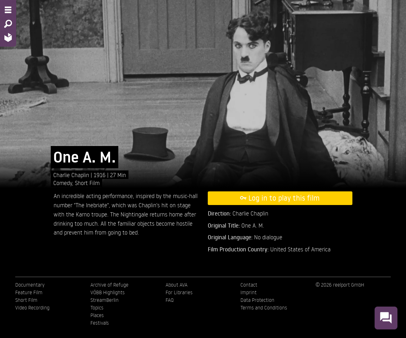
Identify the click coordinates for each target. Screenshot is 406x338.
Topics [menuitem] (96, 307)
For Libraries (179, 292)
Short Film (87, 182)
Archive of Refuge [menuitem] (109, 285)
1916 (100, 174)
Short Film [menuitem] (26, 300)
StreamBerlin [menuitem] (104, 300)
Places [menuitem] (97, 315)
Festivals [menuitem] (99, 323)
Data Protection (257, 300)
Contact (248, 285)
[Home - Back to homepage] (8, 37)
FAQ (170, 300)
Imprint (248, 292)
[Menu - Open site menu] (8, 10)
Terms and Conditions (263, 307)
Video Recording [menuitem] (32, 307)
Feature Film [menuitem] (29, 292)
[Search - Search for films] (8, 24)
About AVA (176, 285)
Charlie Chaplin (72, 174)
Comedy (62, 182)
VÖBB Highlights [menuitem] (107, 292)
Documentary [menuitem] (29, 285)
